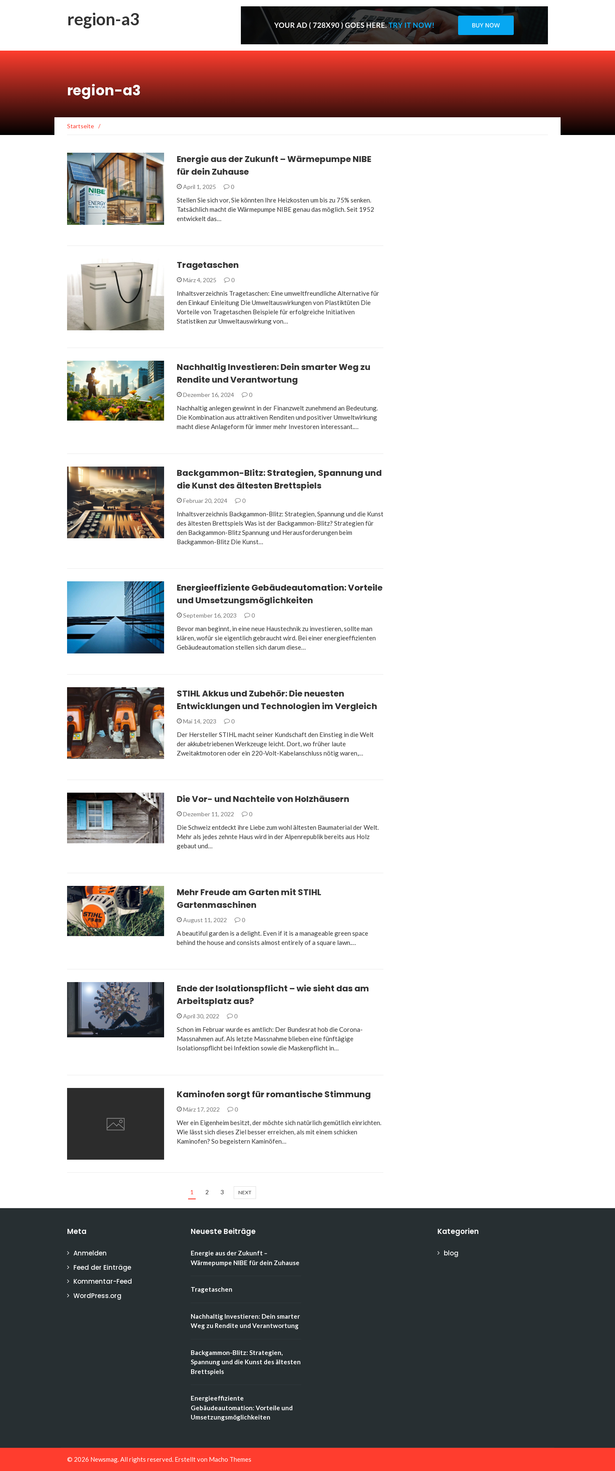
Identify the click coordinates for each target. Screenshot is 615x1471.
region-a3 (103, 19)
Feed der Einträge (102, 1267)
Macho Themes (230, 1459)
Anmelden (90, 1253)
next (244, 1192)
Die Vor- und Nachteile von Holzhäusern (263, 799)
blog (451, 1253)
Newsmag (104, 1459)
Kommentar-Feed (102, 1281)
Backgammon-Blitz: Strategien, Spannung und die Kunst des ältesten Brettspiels (246, 1362)
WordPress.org (97, 1295)
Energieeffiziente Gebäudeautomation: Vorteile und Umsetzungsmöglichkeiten (242, 1407)
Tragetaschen (208, 265)
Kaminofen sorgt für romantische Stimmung (274, 1094)
